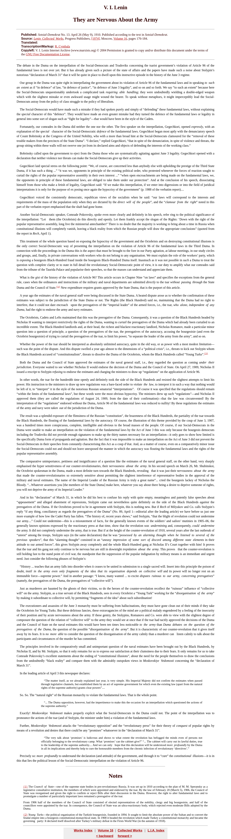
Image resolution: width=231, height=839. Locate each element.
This (22, 241)
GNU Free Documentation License (48, 54)
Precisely (25, 756)
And (22, 497)
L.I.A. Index (156, 830)
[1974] (95, 38)
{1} (58, 287)
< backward (104, 836)
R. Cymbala (62, 46)
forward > (125, 836)
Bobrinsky (26, 153)
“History (25, 566)
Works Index (83, 830)
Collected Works (130, 830)
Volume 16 (120, 38)
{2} (206, 353)
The (19, 65)
